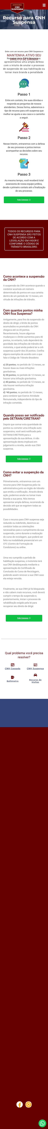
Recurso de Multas (35, 681)
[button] (44, 5)
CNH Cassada (12, 668)
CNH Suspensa (35, 668)
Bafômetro (13, 681)
